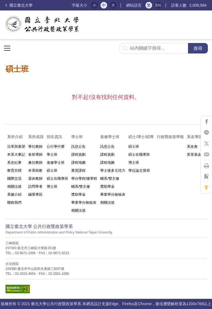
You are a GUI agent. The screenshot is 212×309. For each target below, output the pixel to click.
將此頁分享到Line (206, 132)
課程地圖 (78, 162)
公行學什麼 (56, 146)
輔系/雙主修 (80, 186)
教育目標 (14, 170)
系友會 (192, 146)
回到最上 (206, 187)
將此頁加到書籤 (206, 176)
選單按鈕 (7, 48)
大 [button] (113, 5)
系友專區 (194, 137)
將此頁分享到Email (206, 154)
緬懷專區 (35, 194)
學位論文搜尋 (139, 170)
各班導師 (35, 154)
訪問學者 (35, 186)
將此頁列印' (206, 165)
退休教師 (35, 178)
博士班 (52, 186)
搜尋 (198, 48)
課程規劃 (78, 154)
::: (65, 5)
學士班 (52, 154)
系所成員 (36, 137)
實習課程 (78, 170)
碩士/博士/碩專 (141, 137)
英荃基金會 (196, 154)
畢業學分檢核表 (83, 202)
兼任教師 (35, 162)
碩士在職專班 (57, 178)
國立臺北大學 (19, 5)
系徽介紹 (14, 194)
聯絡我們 (14, 202)
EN (158, 5)
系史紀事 (14, 162)
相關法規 (14, 186)
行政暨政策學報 (170, 137)
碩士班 (52, 170)
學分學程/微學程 (84, 178)
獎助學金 (78, 194)
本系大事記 (16, 154)
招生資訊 (54, 137)
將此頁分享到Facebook (206, 121)
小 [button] (94, 5)
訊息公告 (78, 146)
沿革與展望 (16, 146)
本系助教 (35, 170)
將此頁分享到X (206, 143)
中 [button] (104, 5)
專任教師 (35, 146)
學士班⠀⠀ (79, 137)
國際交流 (14, 178)
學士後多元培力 (112, 170)
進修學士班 (56, 162)
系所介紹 (15, 137)
